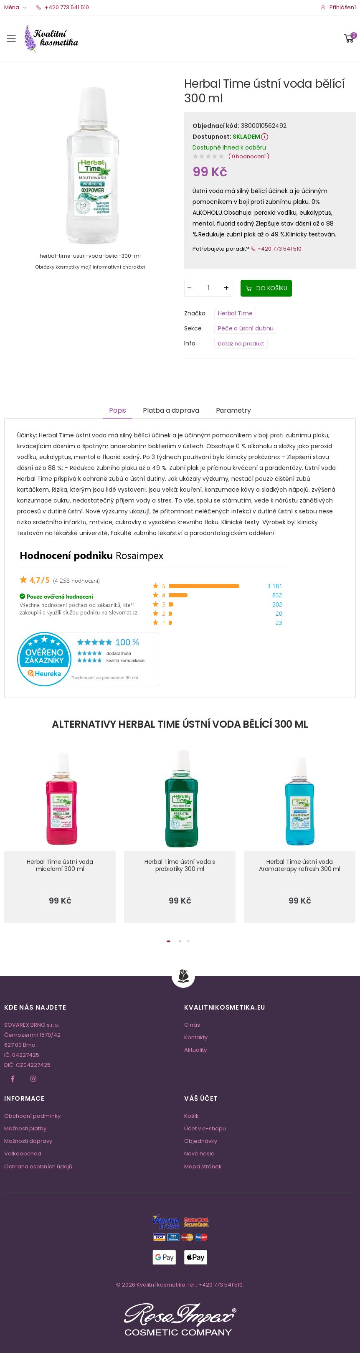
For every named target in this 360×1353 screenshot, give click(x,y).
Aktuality (195, 1050)
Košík (191, 1116)
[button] (349, 38)
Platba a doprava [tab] (171, 410)
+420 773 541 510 (62, 7)
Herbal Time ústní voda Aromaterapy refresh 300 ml (299, 865)
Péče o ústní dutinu (246, 328)
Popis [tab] (117, 410)
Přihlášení (338, 7)
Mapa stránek (203, 1166)
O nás (192, 1025)
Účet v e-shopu (205, 1128)
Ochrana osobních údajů (38, 1166)
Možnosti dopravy (28, 1141)
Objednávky (200, 1141)
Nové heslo (199, 1154)
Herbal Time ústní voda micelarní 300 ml (60, 865)
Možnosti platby (25, 1128)
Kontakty (196, 1037)
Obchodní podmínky (32, 1116)
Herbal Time (235, 313)
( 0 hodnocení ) (248, 156)
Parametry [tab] (233, 410)
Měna (11, 7)
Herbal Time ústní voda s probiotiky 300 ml (180, 865)
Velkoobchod (22, 1154)
